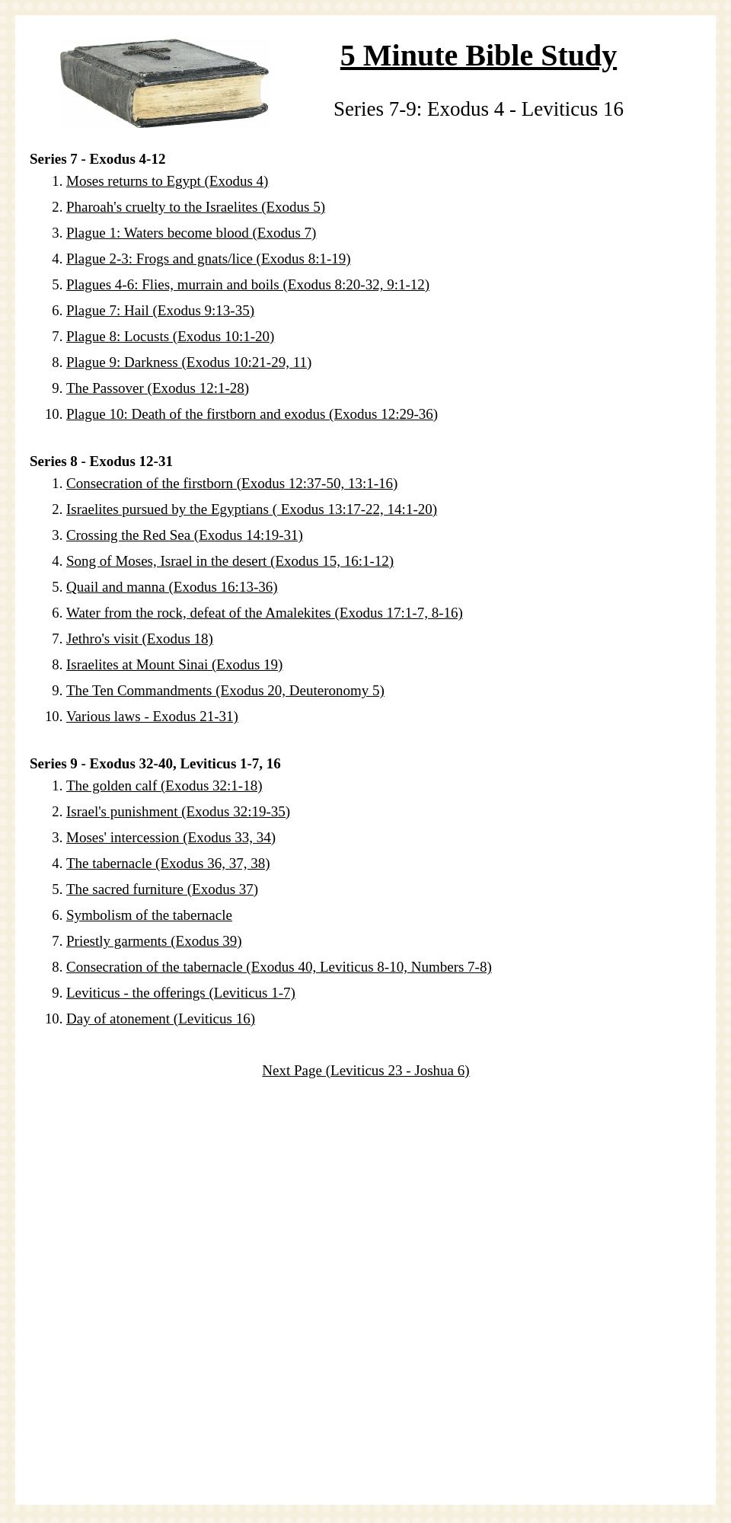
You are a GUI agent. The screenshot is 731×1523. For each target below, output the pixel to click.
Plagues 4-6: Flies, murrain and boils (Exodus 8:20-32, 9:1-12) (247, 284)
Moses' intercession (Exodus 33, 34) (171, 837)
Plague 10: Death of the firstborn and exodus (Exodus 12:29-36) (252, 414)
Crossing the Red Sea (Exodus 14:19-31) (184, 535)
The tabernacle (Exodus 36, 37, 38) (168, 863)
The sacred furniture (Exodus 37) (162, 889)
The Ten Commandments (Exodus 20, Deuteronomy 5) (225, 690)
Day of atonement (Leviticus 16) (160, 1019)
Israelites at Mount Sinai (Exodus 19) (174, 664)
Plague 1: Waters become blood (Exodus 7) (191, 233)
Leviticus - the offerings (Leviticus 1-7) (180, 993)
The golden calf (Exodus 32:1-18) (164, 785)
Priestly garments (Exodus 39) (154, 941)
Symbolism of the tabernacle (149, 915)
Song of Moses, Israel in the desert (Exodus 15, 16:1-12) (230, 561)
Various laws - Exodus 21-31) (152, 716)
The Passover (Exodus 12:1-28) (157, 388)
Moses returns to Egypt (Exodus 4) (167, 181)
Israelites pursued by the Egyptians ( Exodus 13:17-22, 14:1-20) (251, 509)
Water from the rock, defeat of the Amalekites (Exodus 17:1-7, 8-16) (264, 613)
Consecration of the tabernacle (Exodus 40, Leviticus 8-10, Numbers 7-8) (279, 967)
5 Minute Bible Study (478, 55)
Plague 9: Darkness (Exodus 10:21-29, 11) (188, 362)
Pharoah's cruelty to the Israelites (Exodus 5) (195, 207)
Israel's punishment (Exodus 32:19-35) (178, 811)
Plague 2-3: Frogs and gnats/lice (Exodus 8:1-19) (208, 259)
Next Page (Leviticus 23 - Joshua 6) (365, 1070)
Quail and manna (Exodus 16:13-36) (172, 587)
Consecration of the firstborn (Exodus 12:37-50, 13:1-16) (231, 483)
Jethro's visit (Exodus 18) (139, 639)
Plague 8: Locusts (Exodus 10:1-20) (170, 336)
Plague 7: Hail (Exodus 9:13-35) (160, 310)
